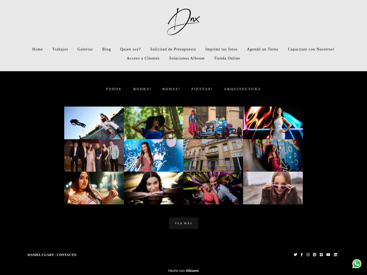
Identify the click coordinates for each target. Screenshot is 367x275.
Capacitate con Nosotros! (311, 49)
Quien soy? (130, 49)
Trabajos (60, 49)
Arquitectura (242, 89)
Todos (114, 89)
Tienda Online (227, 58)
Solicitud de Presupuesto (173, 49)
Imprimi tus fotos (221, 49)
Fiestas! (202, 89)
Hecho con (183, 271)
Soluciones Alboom (187, 58)
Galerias (85, 49)
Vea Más (183, 223)
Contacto (66, 254)
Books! (143, 89)
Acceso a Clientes (143, 58)
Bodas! (171, 89)
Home (37, 49)
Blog (106, 49)
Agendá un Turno (263, 49)
